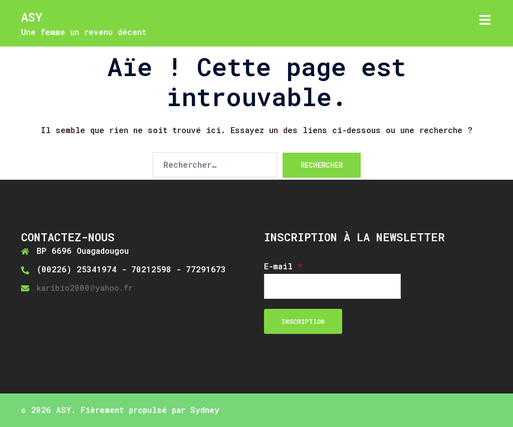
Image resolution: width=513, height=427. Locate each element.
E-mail (283, 266)
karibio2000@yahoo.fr (85, 287)
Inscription (303, 321)
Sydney (204, 409)
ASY (32, 17)
